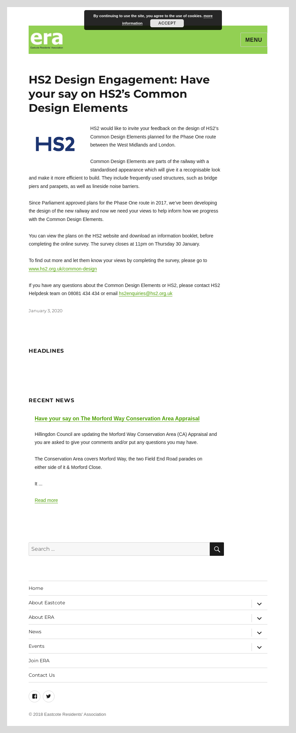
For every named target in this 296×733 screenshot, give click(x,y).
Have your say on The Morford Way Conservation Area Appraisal (117, 418)
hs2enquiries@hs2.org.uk (145, 293)
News (35, 632)
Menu (253, 40)
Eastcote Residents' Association (75, 714)
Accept (167, 23)
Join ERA (39, 661)
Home (36, 588)
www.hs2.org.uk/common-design (63, 269)
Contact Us (42, 675)
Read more (46, 500)
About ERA (41, 617)
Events (36, 646)
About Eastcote (47, 603)
